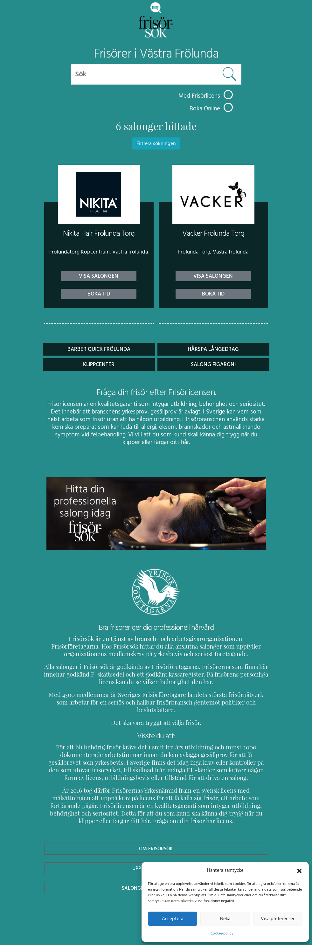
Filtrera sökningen (156, 143)
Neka (225, 918)
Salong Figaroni (213, 364)
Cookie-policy (222, 933)
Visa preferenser (278, 918)
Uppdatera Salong (155, 860)
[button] (299, 870)
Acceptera (172, 918)
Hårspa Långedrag (213, 349)
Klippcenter (99, 364)
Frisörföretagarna (228, 638)
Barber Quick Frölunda (99, 349)
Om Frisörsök (156, 841)
